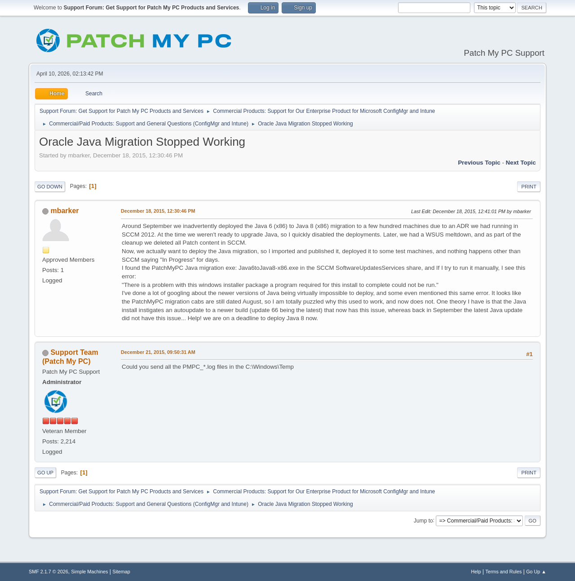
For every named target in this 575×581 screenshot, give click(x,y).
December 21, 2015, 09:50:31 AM (158, 352)
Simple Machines (89, 571)
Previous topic (479, 162)
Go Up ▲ (536, 571)
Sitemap (121, 571)
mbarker (64, 211)
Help (476, 571)
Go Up (45, 472)
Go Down (49, 186)
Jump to (423, 520)
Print (528, 186)
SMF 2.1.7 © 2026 (48, 571)
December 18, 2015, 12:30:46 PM (158, 211)
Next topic (521, 162)
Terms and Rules (504, 571)
